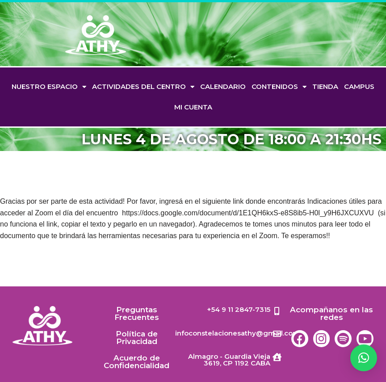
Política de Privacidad (137, 337)
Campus (359, 86)
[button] (363, 357)
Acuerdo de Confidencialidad (136, 361)
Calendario (223, 86)
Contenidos (279, 87)
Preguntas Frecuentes (136, 313)
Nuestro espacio (49, 87)
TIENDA (325, 86)
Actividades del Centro (143, 87)
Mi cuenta (193, 107)
